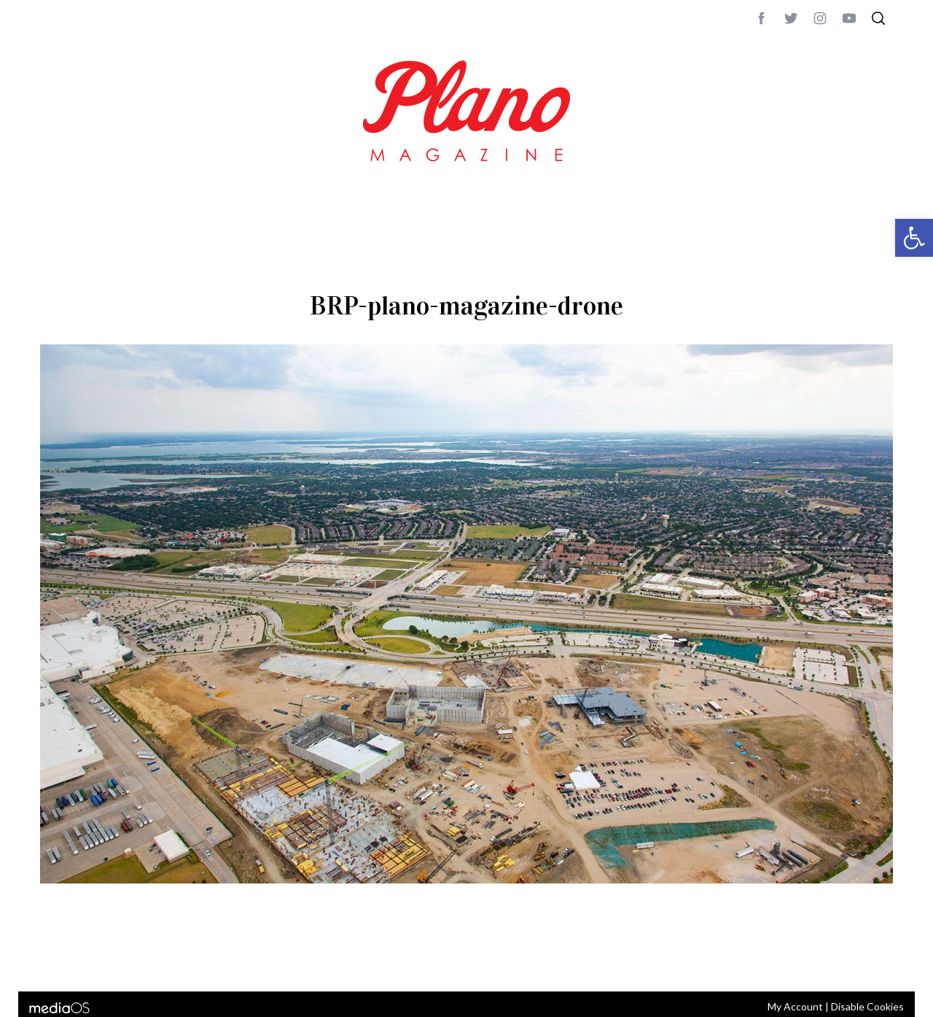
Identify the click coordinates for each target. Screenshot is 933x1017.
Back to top (853, 961)
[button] (914, 238)
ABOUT (55, 961)
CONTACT (99, 961)
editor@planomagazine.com (477, 961)
